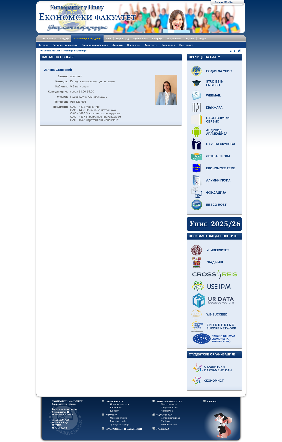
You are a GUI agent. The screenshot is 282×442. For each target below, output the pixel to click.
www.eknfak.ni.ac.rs (49, 50)
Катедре (43, 45)
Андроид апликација (217, 131)
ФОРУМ (212, 401)
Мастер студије (118, 421)
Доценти (117, 45)
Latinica (219, 2)
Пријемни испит (169, 407)
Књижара (214, 107)
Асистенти (151, 45)
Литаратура (167, 410)
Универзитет (217, 250)
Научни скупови (220, 144)
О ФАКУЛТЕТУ (115, 401)
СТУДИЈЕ (111, 415)
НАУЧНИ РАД (164, 415)
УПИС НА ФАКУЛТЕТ (169, 401)
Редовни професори (65, 45)
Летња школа (218, 156)
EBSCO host (216, 204)
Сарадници (168, 45)
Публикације (140, 38)
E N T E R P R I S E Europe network (221, 326)
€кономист (214, 380)
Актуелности (174, 38)
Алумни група (218, 180)
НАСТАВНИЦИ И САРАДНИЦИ (124, 428)
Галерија (157, 38)
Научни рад (122, 38)
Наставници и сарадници (87, 38)
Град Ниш (214, 262)
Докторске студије (119, 424)
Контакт (114, 410)
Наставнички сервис (218, 119)
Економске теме (220, 168)
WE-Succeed (217, 314)
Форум (202, 38)
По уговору (186, 45)
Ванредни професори (95, 45)
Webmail (213, 95)
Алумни (189, 38)
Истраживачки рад (170, 417)
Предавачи (133, 45)
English (229, 2)
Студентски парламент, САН (218, 368)
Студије (64, 38)
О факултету (49, 38)
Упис (108, 38)
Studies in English (215, 83)
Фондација (216, 192)
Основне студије (118, 417)
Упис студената (168, 404)
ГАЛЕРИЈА (162, 428)
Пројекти (165, 421)
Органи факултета (119, 404)
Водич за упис (219, 71)
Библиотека (116, 407)
